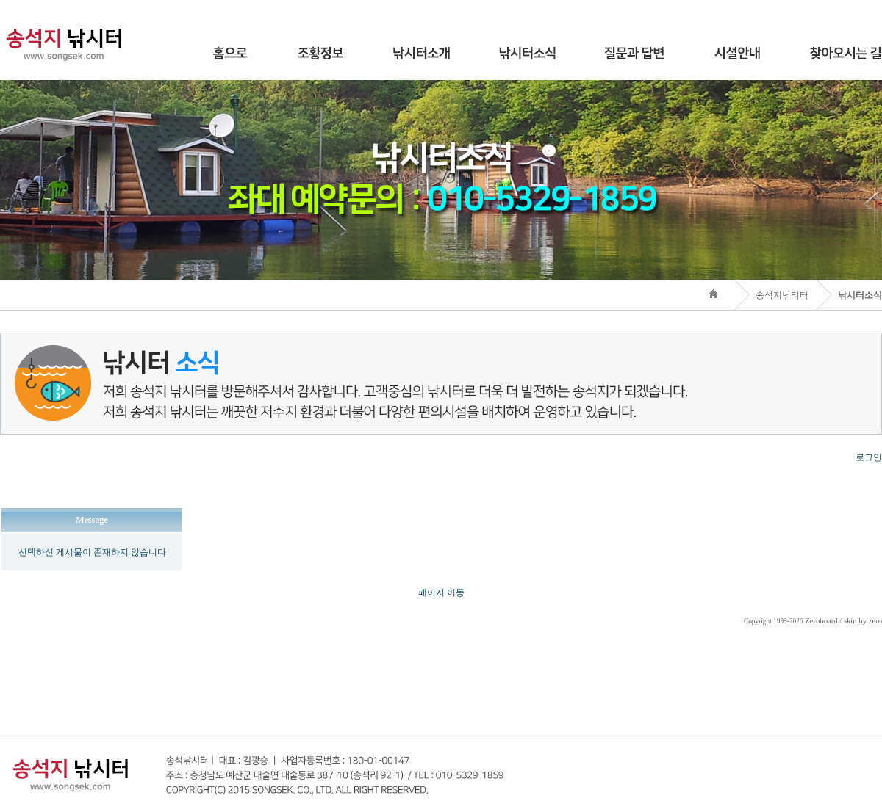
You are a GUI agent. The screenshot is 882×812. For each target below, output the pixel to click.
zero (875, 621)
